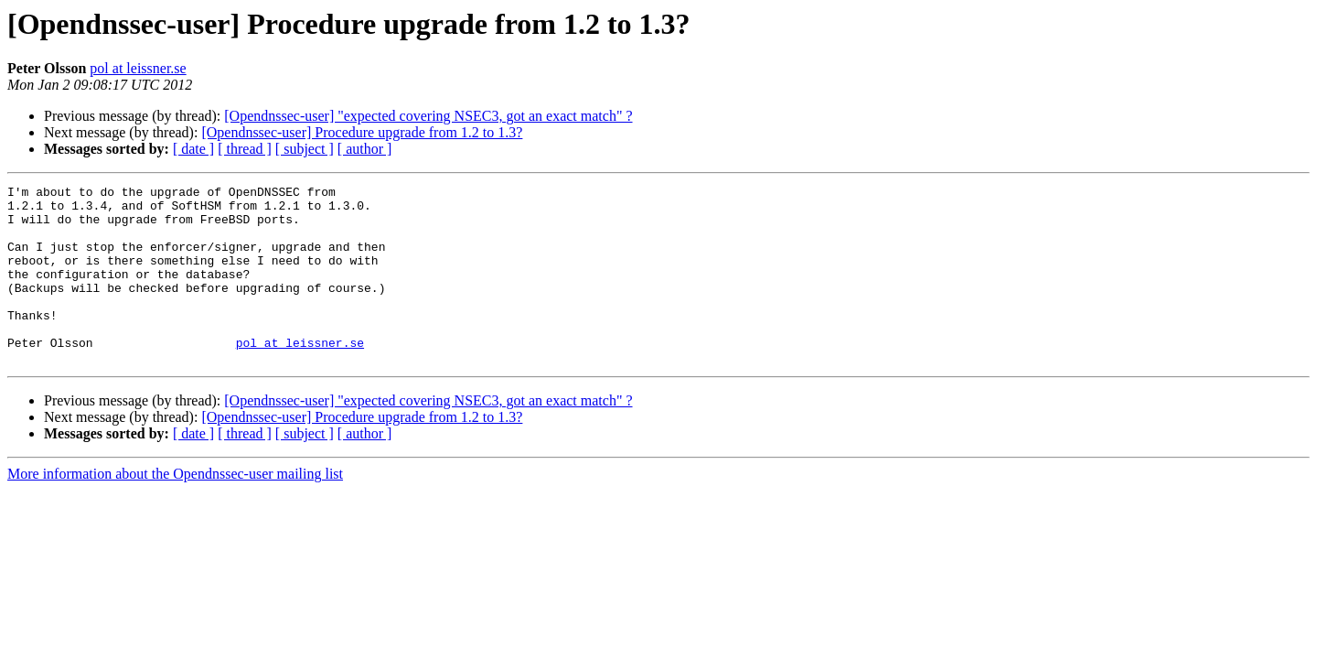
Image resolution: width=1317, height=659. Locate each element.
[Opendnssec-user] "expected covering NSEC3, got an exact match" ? (428, 116)
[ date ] (193, 149)
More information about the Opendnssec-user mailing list (175, 509)
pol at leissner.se (138, 68)
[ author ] (364, 149)
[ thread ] (245, 149)
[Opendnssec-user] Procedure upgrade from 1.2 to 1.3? (361, 132)
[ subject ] (304, 149)
